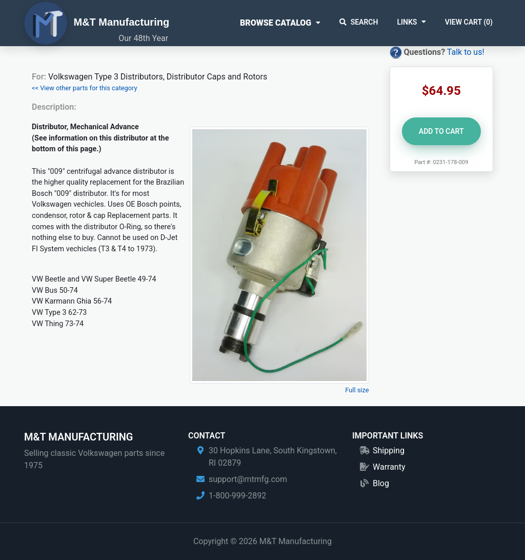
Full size (357, 390)
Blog (381, 483)
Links (407, 22)
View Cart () (469, 22)
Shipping (389, 450)
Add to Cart (441, 131)
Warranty (389, 467)
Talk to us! (465, 52)
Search (358, 22)
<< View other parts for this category (84, 88)
